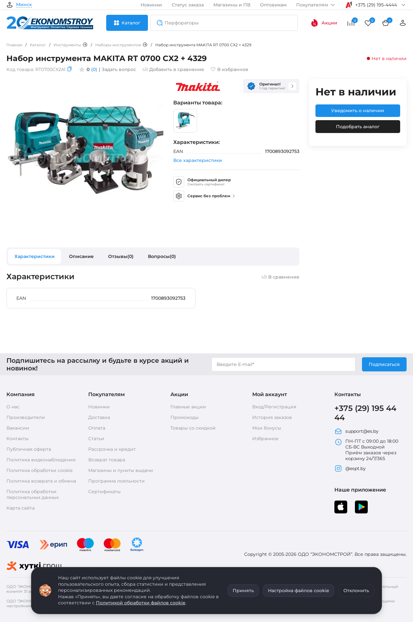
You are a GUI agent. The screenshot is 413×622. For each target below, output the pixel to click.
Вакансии (17, 428)
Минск (24, 4)
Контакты (17, 438)
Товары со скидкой (193, 428)
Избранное (265, 438)
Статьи (96, 438)
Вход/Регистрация (274, 407)
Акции (324, 23)
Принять (243, 590)
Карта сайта (20, 508)
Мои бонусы (266, 428)
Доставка (99, 417)
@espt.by (350, 468)
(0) (94, 69)
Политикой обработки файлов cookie (140, 603)
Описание (81, 256)
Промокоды (184, 417)
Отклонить (356, 590)
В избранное (229, 69)
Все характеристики (197, 160)
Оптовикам (273, 5)
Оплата (96, 428)
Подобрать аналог (358, 126)
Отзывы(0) (120, 256)
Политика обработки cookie (39, 470)
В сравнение (280, 277)
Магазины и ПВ (231, 5)
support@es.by (356, 431)
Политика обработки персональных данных (32, 494)
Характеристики (34, 256)
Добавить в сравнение (173, 69)
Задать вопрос (119, 69)
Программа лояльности (116, 481)
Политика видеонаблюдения (40, 460)
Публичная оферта (28, 449)
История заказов (272, 417)
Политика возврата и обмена (41, 481)
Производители (25, 417)
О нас (13, 407)
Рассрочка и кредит (112, 449)
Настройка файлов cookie (298, 590)
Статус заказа (188, 5)
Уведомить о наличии (357, 110)
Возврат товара (106, 460)
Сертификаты (104, 491)
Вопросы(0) (162, 256)
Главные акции (188, 407)
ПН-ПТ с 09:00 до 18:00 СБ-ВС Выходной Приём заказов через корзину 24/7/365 (366, 449)
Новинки (151, 5)
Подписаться (384, 364)
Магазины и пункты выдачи (120, 470)
